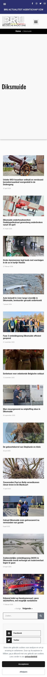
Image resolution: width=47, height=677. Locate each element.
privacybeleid (31, 656)
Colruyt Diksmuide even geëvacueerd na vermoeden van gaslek (21, 521)
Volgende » (27, 608)
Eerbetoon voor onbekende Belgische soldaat (23, 373)
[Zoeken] (41, 616)
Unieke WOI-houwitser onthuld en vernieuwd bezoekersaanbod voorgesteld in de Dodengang (23, 182)
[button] (5, 4)
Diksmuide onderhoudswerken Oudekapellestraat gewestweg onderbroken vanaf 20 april (23, 222)
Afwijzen (23, 672)
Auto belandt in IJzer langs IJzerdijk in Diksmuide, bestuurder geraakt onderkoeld (22, 299)
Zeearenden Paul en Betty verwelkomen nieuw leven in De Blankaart (21, 483)
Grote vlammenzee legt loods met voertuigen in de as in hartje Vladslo (23, 261)
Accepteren (23, 664)
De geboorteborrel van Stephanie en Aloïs (22, 447)
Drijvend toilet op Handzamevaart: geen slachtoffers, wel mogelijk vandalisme (21, 599)
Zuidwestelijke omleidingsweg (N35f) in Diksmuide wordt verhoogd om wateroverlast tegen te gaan (23, 560)
